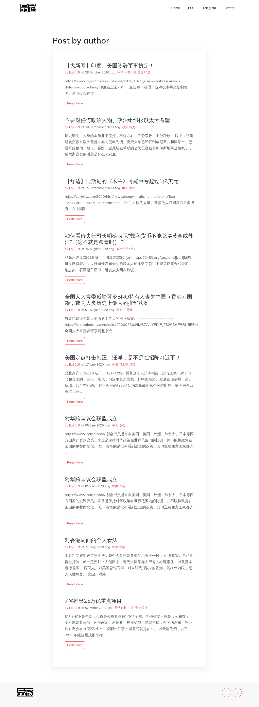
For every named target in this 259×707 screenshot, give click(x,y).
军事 (121, 72)
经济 (132, 249)
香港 (129, 310)
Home (175, 8)
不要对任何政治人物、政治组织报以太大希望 (117, 120)
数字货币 (122, 249)
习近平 (123, 364)
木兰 (132, 188)
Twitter (229, 8)
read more (75, 103)
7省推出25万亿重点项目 (93, 600)
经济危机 (121, 608)
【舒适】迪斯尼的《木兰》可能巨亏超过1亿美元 (121, 181)
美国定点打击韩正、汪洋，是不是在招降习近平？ (122, 357)
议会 (122, 425)
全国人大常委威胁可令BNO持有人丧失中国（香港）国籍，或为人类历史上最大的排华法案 (128, 299)
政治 (125, 127)
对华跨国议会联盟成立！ (94, 418)
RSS (191, 8)
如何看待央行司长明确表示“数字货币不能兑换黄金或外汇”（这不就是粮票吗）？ (129, 238)
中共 (115, 425)
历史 (132, 127)
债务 (138, 608)
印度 (147, 72)
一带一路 (130, 72)
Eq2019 (74, 72)
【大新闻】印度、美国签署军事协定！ (109, 65)
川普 (132, 364)
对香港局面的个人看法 (91, 540)
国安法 (120, 310)
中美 (115, 364)
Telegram (209, 8)
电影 (125, 188)
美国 (140, 72)
